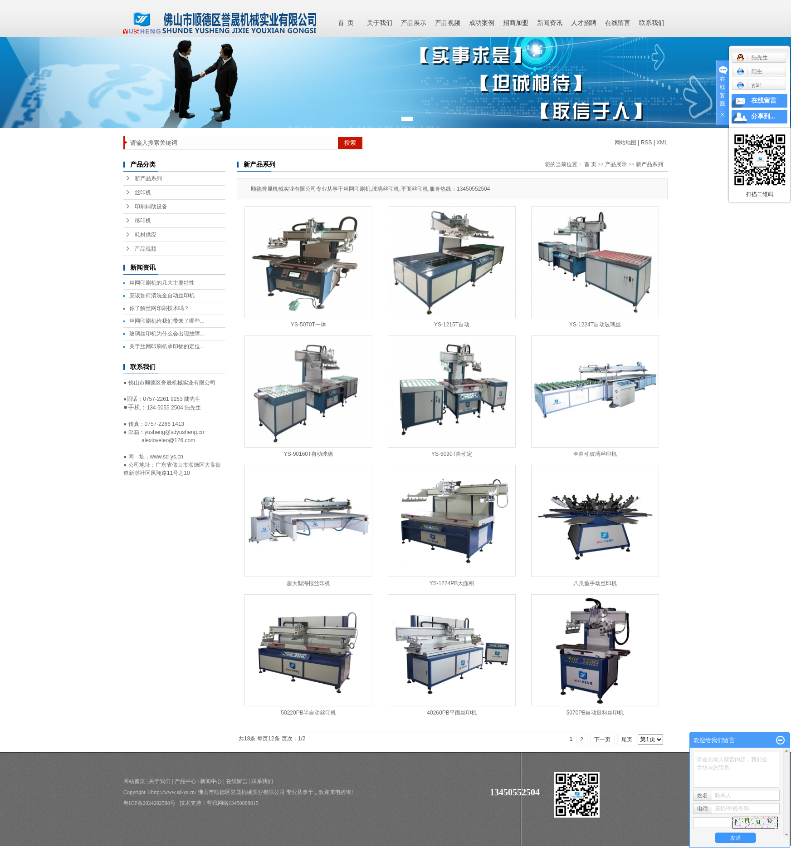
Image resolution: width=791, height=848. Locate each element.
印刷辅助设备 (151, 206)
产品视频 (447, 23)
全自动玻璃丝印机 (595, 454)
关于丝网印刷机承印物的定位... (167, 346)
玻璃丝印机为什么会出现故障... (167, 333)
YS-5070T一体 (308, 324)
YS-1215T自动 (451, 324)
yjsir (749, 85)
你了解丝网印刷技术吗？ (159, 308)
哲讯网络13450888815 (233, 803)
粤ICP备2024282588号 (149, 803)
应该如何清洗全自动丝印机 (162, 295)
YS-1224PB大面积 (452, 583)
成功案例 (481, 23)
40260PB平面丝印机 (451, 713)
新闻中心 (211, 781)
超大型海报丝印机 (308, 583)
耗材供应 (145, 235)
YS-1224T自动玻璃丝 (595, 324)
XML (662, 142)
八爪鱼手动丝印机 (595, 583)
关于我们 (379, 23)
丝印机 (143, 192)
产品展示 (413, 23)
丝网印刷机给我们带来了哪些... (167, 321)
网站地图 (625, 142)
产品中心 (185, 781)
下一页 (602, 739)
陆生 (749, 71)
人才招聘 (583, 23)
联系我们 (651, 23)
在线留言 (617, 23)
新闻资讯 (549, 23)
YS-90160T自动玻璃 (308, 454)
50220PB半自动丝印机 (308, 713)
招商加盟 (515, 23)
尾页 (626, 739)
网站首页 (134, 781)
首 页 (346, 23)
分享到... (763, 116)
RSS (646, 142)
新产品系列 (148, 178)
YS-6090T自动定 (451, 454)
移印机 (143, 220)
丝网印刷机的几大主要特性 (162, 283)
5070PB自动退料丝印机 (595, 713)
